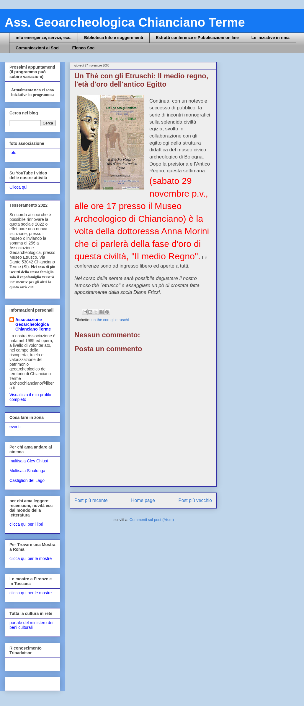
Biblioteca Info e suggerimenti (113, 37)
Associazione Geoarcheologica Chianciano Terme (33, 324)
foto (12, 152)
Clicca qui (18, 187)
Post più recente (91, 500)
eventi (14, 426)
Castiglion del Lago (27, 480)
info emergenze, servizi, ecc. (43, 37)
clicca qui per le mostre (30, 558)
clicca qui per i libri (26, 524)
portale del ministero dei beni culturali (31, 625)
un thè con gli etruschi (110, 320)
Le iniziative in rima (270, 37)
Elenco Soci (84, 48)
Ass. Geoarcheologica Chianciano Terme (125, 22)
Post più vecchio (195, 500)
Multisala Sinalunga (27, 470)
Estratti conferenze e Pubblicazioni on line (197, 37)
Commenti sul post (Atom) (152, 519)
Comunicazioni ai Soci (38, 48)
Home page (143, 500)
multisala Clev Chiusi (28, 461)
